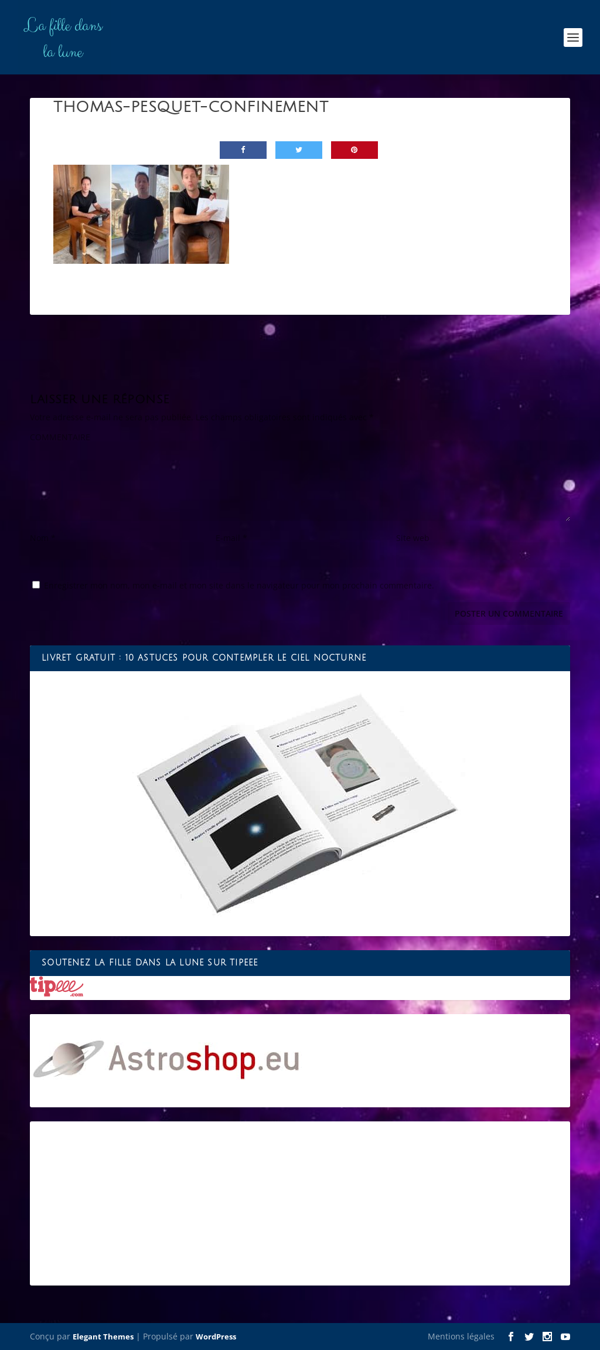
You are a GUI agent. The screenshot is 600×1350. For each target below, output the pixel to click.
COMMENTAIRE (60, 437)
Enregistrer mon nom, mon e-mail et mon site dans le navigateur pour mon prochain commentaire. (239, 585)
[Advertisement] (300, 1203)
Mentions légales (461, 1336)
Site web (412, 537)
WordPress (216, 1336)
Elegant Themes (103, 1336)
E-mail (231, 537)
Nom (43, 537)
